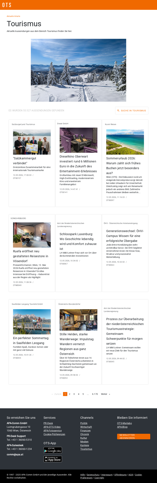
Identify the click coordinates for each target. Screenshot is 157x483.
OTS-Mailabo (124, 423)
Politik (83, 423)
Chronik (84, 434)
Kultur (83, 438)
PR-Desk (48, 423)
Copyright (99, 478)
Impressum (106, 474)
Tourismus (86, 449)
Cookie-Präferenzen (54, 434)
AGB (130, 474)
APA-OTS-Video (52, 426)
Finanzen (85, 430)
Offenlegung (120, 474)
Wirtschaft (86, 426)
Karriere (84, 445)
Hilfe (82, 474)
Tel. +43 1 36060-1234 (19, 449)
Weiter (106, 394)
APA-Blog (122, 426)
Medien (84, 441)
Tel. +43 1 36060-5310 (19, 439)
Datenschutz (93, 474)
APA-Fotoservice (53, 430)
